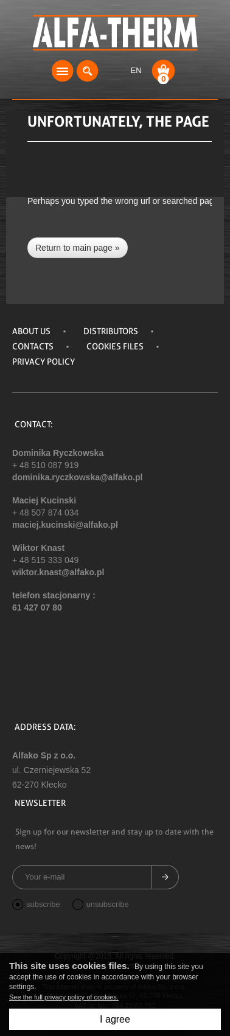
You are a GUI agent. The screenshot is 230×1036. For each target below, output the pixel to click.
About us (31, 331)
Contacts (33, 346)
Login (113, 71)
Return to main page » (77, 248)
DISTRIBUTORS (110, 331)
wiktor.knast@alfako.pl (58, 572)
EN (135, 70)
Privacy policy (43, 361)
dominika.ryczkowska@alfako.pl (77, 477)
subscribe (36, 905)
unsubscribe (100, 905)
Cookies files (115, 346)
